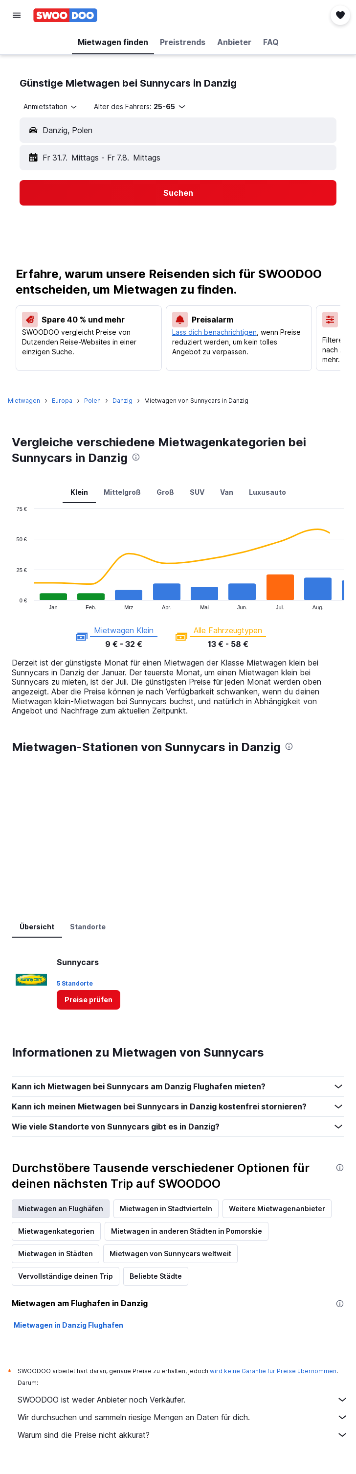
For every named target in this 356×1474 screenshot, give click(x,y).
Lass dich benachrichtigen (214, 332)
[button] (16, 15)
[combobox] (51, 107)
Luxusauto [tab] (267, 492)
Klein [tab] (79, 492)
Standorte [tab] (88, 926)
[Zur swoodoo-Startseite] (65, 15)
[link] (88, 1000)
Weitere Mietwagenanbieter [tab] (277, 1208)
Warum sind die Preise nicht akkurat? (183, 1435)
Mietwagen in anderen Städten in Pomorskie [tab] (186, 1231)
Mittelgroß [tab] (122, 492)
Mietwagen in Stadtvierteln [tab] (166, 1208)
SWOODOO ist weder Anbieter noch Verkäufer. (183, 1399)
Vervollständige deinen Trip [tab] (65, 1276)
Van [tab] (226, 492)
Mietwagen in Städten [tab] (55, 1253)
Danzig (122, 400)
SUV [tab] (197, 492)
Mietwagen (24, 400)
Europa (62, 400)
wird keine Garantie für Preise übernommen (273, 1371)
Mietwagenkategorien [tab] (56, 1231)
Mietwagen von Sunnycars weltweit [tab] (170, 1253)
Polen (92, 400)
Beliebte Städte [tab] (156, 1276)
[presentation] (136, 457)
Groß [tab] (165, 492)
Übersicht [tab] (37, 926)
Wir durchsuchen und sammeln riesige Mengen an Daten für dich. (183, 1417)
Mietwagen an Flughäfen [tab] (60, 1208)
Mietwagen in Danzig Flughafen (68, 1325)
